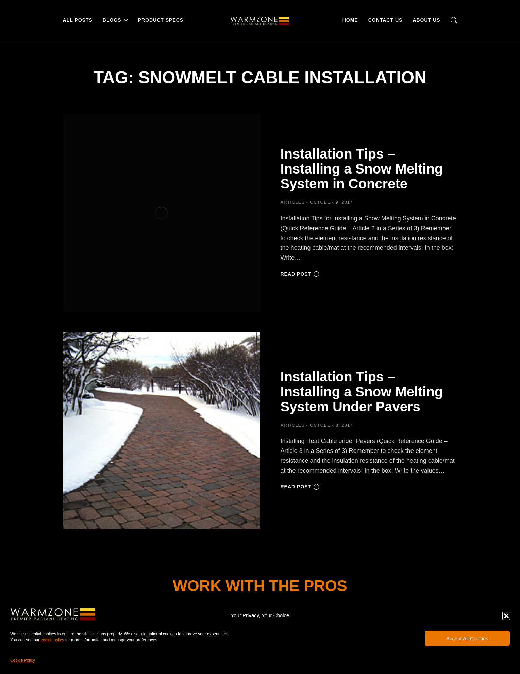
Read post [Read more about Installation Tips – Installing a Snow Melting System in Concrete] (300, 274)
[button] (506, 615)
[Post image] (161, 213)
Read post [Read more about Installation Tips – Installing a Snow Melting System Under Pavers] (300, 486)
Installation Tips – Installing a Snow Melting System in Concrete (362, 168)
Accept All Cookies (467, 638)
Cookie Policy (22, 660)
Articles (293, 202)
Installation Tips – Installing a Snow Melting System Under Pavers (362, 391)
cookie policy (52, 640)
